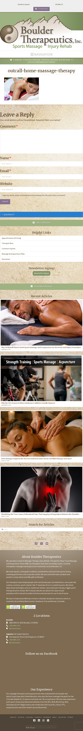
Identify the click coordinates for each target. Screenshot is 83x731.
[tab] (41, 214)
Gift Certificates (42, 222)
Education (62, 717)
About (54, 717)
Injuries (21, 717)
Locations (29, 717)
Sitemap (70, 717)
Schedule (38, 717)
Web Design (30, 728)
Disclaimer (6, 259)
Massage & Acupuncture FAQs (13, 254)
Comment (9, 126)
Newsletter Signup (41, 273)
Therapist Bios (7, 243)
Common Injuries (8, 248)
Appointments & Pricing (11, 238)
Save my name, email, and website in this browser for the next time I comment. (34, 195)
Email (5, 171)
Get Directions (15, 628)
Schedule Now (41, 9)
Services (13, 717)
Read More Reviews (41, 286)
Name (5, 158)
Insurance (47, 717)
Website (6, 184)
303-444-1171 (15, 625)
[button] (41, 54)
